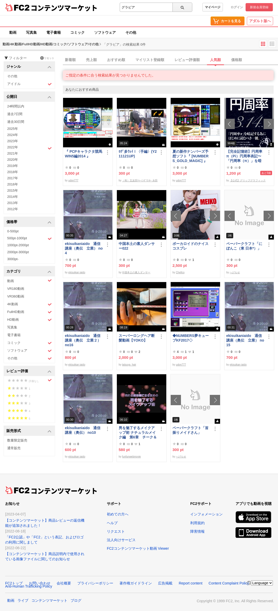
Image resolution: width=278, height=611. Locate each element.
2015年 (12, 190)
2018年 (12, 172)
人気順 (215, 60)
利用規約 (197, 523)
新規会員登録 (259, 7)
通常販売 (14, 448)
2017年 (12, 178)
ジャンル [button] (28, 66)
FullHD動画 (29, 312)
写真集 (31, 32)
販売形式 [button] (28, 431)
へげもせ (235, 272)
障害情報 (197, 531)
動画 (12, 32)
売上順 (91, 60)
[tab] (170, 60)
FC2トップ (14, 583)
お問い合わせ (39, 583)
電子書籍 (53, 32)
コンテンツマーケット (64, 8)
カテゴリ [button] (28, 271)
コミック (77, 32)
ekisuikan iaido (76, 272)
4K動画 (29, 304)
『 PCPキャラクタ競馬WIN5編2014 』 (83, 153)
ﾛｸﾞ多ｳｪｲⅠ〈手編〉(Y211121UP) (138, 153)
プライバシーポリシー (95, 583)
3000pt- (13, 259)
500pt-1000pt (29, 238)
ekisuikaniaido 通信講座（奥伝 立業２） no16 (83, 340)
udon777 (73, 180)
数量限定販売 (17, 440)
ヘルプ (112, 523)
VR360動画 (15, 296)
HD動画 (29, 320)
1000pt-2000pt (18, 245)
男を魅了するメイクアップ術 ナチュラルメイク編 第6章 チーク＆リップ (138, 432)
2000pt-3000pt (18, 252)
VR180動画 (15, 289)
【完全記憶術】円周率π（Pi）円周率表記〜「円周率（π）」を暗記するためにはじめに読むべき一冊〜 (244, 156)
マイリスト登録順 (149, 60)
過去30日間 (15, 122)
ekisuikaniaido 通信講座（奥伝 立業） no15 (245, 340)
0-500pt (13, 231)
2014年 (12, 197)
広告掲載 (165, 583)
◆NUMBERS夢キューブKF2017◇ (190, 338)
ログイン (237, 7)
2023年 (12, 141)
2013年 (12, 203)
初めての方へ (117, 514)
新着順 (70, 60)
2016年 (12, 184)
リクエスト (116, 531)
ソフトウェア (105, 32)
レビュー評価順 (187, 60)
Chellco (180, 272)
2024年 (12, 135)
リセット (47, 58)
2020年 (12, 160)
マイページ (212, 7)
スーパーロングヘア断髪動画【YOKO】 (137, 338)
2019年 (12, 166)
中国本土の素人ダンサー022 (137, 246)
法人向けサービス (121, 540)
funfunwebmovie (131, 456)
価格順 (236, 60)
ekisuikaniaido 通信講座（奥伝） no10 (82, 430)
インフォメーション (206, 514)
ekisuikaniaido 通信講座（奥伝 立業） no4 (84, 248)
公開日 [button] (28, 97)
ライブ (23, 600)
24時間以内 (15, 106)
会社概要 (64, 583)
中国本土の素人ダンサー (136, 272)
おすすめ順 (116, 60)
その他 (130, 32)
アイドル (29, 84)
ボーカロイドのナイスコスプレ (190, 246)
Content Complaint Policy (228, 583)
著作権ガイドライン (135, 583)
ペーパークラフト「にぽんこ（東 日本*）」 (244, 246)
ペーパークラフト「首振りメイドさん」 (190, 430)
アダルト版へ (260, 21)
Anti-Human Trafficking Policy (28, 586)
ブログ (76, 600)
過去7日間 (14, 114)
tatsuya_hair (129, 364)
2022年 (29, 147)
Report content (190, 583)
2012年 (12, 209)
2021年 (12, 153)
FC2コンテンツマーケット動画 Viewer (138, 548)
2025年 (12, 129)
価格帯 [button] (28, 222)
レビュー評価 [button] (28, 371)
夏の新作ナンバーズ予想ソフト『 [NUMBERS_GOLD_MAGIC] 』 (190, 156)
